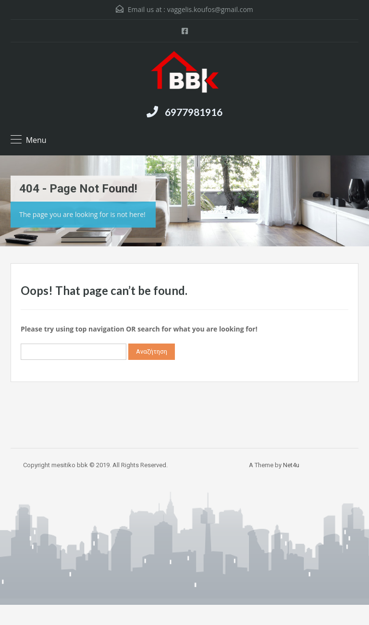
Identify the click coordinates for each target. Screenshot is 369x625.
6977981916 (193, 112)
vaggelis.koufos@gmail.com (210, 9)
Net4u (291, 465)
